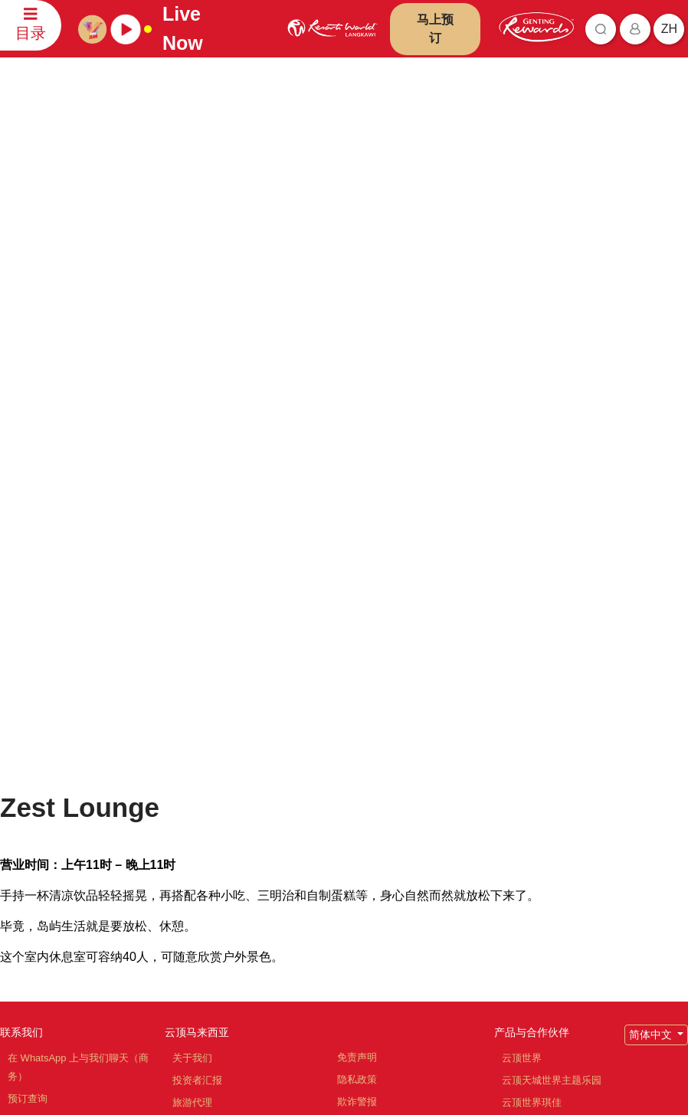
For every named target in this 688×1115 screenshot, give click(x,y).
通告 (347, 770)
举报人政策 (362, 814)
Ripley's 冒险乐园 (540, 904)
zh (669, 28)
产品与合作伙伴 (531, 678)
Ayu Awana (527, 881)
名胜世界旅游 (532, 793)
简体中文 (652, 680)
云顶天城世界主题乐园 (551, 726)
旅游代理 (192, 748)
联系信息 (28, 789)
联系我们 (21, 678)
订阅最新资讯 (267, 1014)
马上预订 (435, 28)
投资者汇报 (197, 726)
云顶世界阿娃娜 (537, 770)
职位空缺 (192, 770)
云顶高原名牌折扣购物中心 (561, 837)
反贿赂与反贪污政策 (382, 792)
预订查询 (28, 744)
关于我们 (192, 704)
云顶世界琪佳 (532, 748)
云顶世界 (522, 704)
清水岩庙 (522, 815)
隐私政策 (357, 725)
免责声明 (357, 703)
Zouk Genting (532, 859)
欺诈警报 (357, 747)
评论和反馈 (32, 766)
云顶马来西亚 (197, 678)
